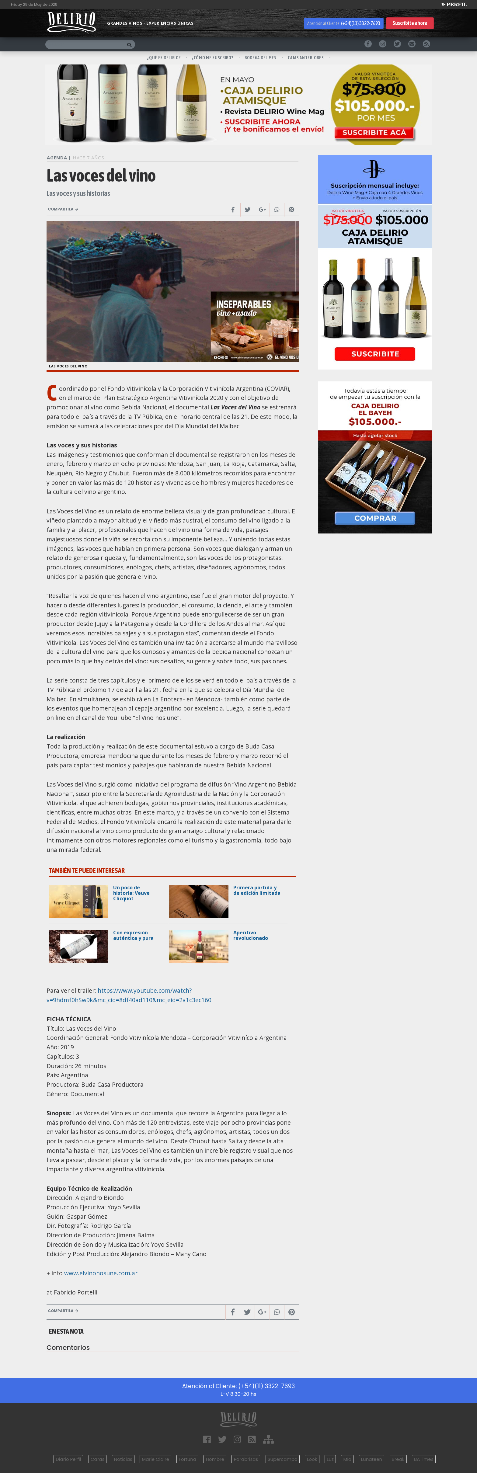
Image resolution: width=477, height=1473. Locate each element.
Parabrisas (246, 1459)
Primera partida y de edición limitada (256, 890)
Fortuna (187, 1459)
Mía (347, 1459)
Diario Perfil (68, 1459)
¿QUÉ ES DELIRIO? (164, 57)
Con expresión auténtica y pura (133, 935)
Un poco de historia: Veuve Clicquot (131, 893)
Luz (330, 1459)
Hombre (215, 1459)
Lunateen (371, 1459)
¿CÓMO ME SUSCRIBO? (213, 57)
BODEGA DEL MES (261, 57)
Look (312, 1459)
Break (398, 1459)
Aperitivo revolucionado (250, 935)
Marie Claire (155, 1459)
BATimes (423, 1459)
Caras (97, 1459)
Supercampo (283, 1459)
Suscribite (409, 23)
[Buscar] (84, 44)
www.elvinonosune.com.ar (101, 1273)
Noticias (123, 1459)
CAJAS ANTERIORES (306, 57)
